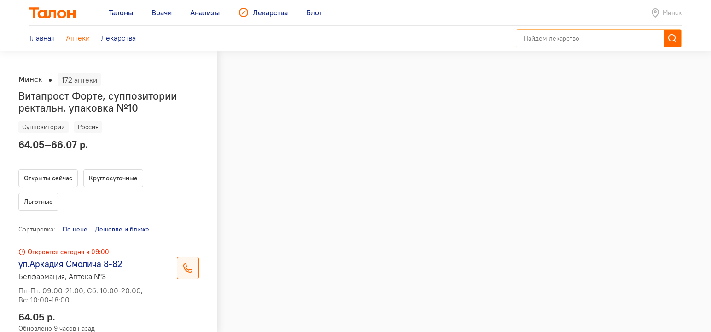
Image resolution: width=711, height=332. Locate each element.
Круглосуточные (113, 178)
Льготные (38, 201)
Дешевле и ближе (122, 229)
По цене (75, 229)
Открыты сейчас (48, 178)
